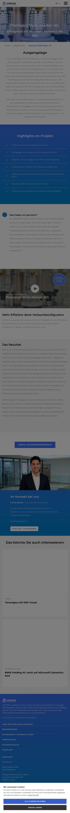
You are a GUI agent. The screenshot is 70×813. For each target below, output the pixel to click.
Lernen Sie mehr (33, 795)
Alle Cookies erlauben (35, 801)
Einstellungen (35, 807)
